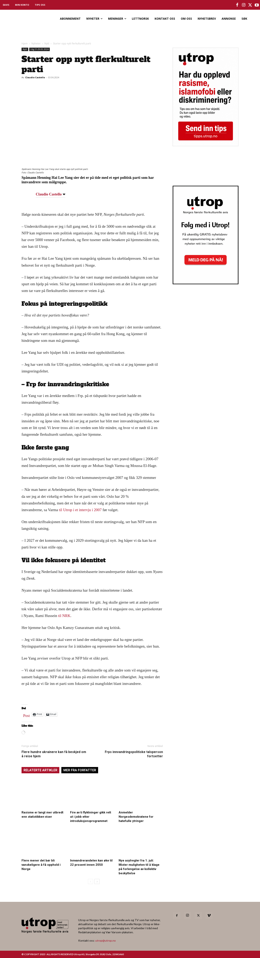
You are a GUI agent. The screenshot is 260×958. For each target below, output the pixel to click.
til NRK (64, 616)
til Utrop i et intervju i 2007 (80, 510)
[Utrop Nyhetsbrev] (205, 283)
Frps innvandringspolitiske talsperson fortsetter (134, 754)
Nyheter (36, 43)
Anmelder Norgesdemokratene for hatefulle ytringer (136, 817)
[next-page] (97, 881)
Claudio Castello (35, 77)
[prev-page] (90, 881)
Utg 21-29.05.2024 (39, 49)
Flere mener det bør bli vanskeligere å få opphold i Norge (41, 865)
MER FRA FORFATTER (79, 770)
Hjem (25, 43)
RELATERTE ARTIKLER (40, 770)
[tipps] (205, 145)
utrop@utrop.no (105, 940)
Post (26, 714)
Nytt (46, 43)
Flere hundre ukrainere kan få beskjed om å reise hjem (54, 754)
